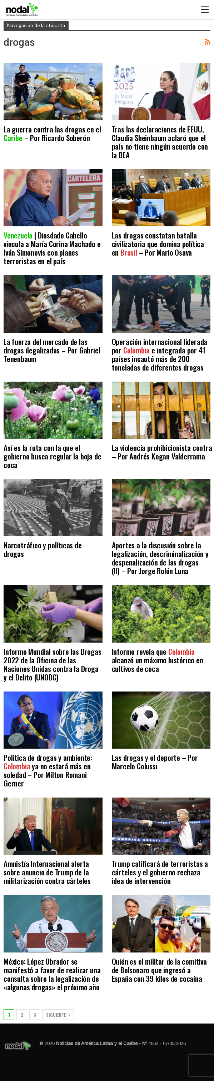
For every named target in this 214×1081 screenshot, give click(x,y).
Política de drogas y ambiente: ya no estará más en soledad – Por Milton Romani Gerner (48, 770)
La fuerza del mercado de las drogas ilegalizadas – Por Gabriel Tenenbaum (52, 350)
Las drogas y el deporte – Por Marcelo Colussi (155, 761)
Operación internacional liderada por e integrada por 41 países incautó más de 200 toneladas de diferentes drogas (160, 354)
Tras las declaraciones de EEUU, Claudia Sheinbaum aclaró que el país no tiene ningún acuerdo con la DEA (160, 142)
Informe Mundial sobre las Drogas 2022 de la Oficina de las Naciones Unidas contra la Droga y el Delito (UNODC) (52, 664)
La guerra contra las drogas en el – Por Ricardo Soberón (52, 133)
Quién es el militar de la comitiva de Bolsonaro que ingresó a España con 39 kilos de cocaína (159, 970)
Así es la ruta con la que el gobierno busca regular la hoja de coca (52, 456)
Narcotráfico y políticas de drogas (43, 549)
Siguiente (58, 1015)
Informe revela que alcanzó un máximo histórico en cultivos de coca (157, 660)
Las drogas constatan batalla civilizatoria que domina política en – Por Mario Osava (158, 244)
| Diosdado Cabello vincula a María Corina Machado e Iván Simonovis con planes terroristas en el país (52, 248)
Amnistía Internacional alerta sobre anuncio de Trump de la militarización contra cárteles (47, 872)
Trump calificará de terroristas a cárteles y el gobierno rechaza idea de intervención (160, 872)
